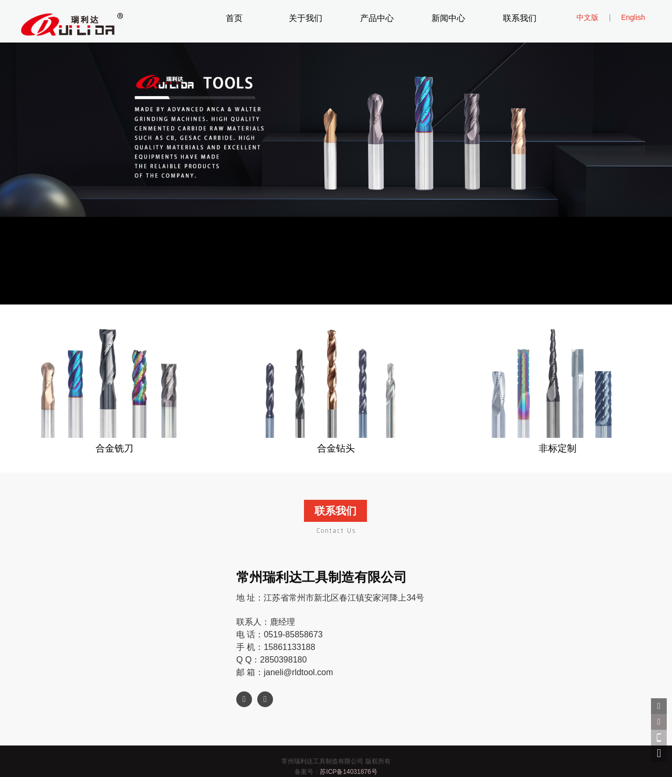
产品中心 (377, 19)
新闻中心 (448, 19)
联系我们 (520, 19)
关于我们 (305, 19)
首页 (234, 19)
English (633, 17)
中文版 (587, 17)
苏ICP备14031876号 (348, 771)
